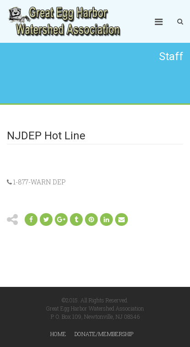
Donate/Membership (103, 333)
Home (58, 333)
